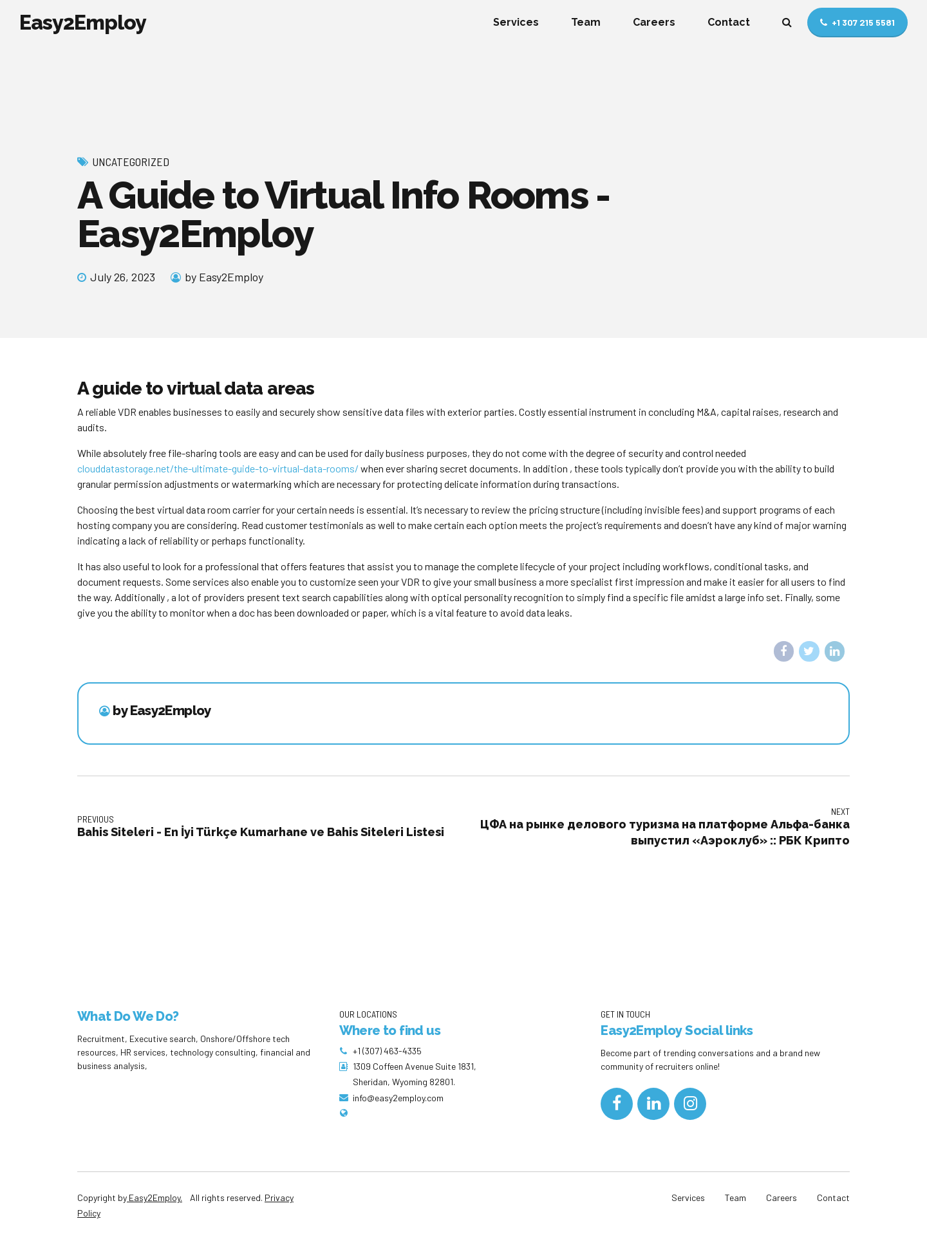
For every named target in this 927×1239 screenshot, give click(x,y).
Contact (728, 22)
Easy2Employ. (154, 1197)
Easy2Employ (82, 22)
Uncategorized (130, 161)
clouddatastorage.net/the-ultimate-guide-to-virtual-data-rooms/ (218, 468)
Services (516, 22)
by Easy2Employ (224, 277)
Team (586, 22)
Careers (654, 22)
